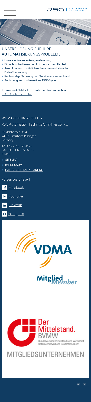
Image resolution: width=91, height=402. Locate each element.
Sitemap (11, 159)
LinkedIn (15, 205)
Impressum (13, 164)
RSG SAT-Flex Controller (17, 94)
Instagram (16, 213)
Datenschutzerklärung (24, 170)
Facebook (13, 187)
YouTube (12, 196)
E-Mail (5, 154)
